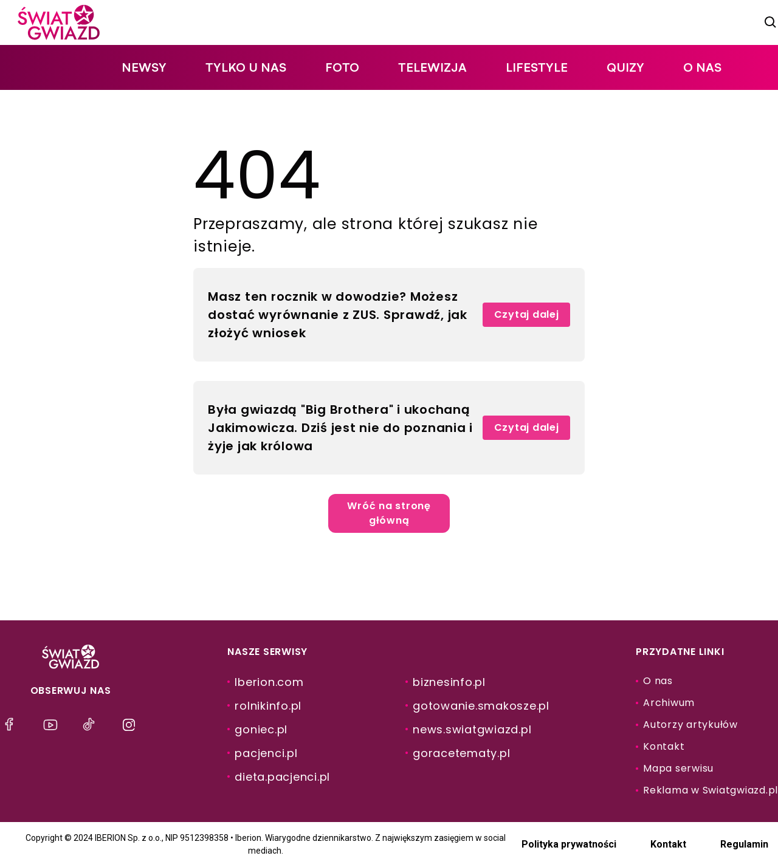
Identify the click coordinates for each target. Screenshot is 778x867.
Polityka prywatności (569, 844)
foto (342, 67)
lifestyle (537, 67)
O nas (702, 67)
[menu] (12, 725)
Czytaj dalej (526, 314)
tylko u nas (245, 67)
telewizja (432, 67)
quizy (625, 67)
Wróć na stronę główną (389, 513)
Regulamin (744, 844)
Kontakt (668, 844)
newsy (144, 67)
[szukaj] (770, 22)
